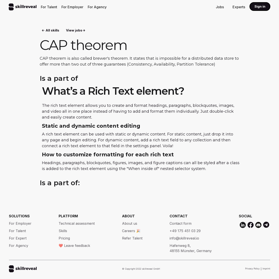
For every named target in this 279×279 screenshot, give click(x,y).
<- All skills (50, 30)
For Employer (72, 7)
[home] (22, 6)
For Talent (49, 7)
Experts (239, 7)
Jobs (220, 7)
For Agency (97, 7)
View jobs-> (75, 30)
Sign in (259, 6)
